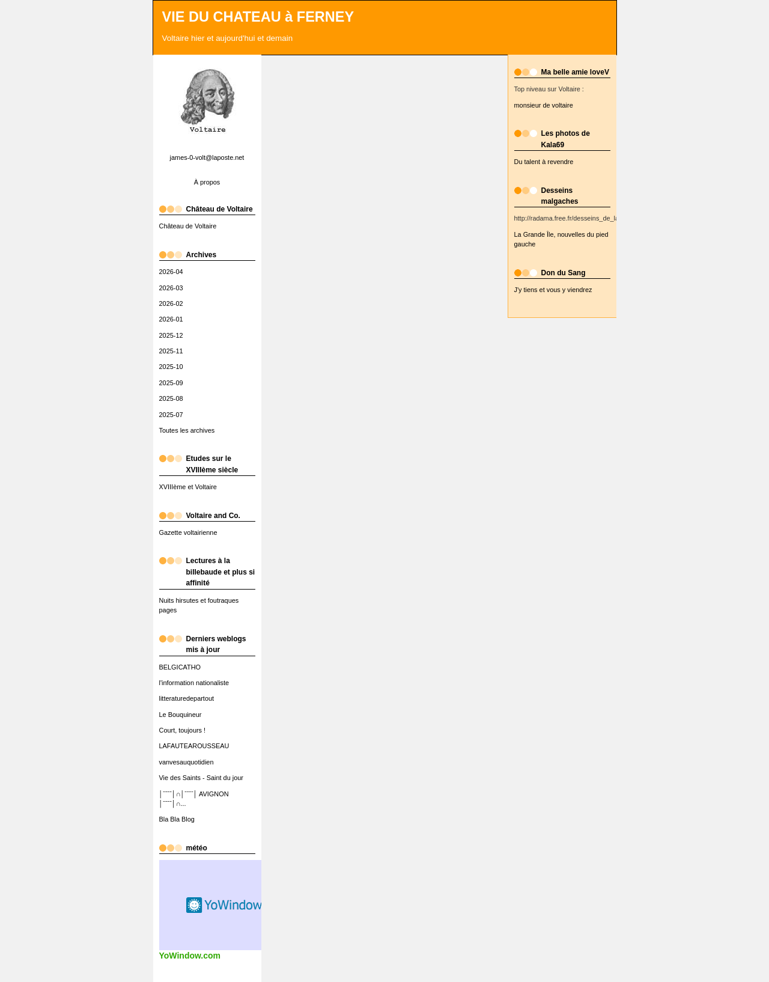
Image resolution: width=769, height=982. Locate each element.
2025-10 (171, 366)
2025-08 (171, 398)
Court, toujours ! (182, 730)
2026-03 (171, 287)
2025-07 (171, 414)
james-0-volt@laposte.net (207, 157)
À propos (207, 182)
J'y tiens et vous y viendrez (553, 289)
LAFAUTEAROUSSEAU (194, 745)
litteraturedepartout (186, 698)
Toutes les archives (187, 430)
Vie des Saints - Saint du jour (201, 777)
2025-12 (171, 335)
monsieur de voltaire (543, 105)
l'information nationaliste (194, 682)
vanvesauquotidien (186, 762)
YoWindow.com (190, 955)
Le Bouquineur (180, 714)
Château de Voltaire (188, 226)
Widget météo (225, 905)
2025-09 (171, 382)
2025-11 (171, 351)
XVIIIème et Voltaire (188, 486)
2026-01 (171, 319)
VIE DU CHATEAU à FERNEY (258, 17)
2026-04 (171, 271)
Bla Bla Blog (177, 819)
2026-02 (171, 303)
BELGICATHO (180, 667)
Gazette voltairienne (188, 532)
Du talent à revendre (544, 161)
